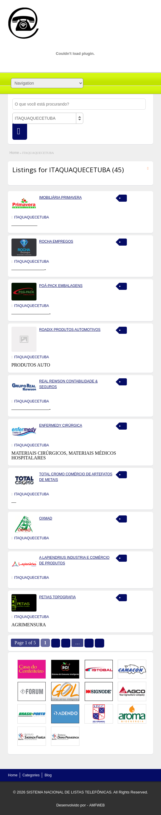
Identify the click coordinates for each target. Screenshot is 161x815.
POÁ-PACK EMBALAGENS (60, 286)
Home (14, 153)
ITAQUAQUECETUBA (31, 217)
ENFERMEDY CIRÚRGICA (60, 425)
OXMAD (45, 518)
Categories (30, 775)
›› (99, 643)
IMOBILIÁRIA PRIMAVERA (60, 197)
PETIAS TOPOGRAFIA (57, 597)
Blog (48, 775)
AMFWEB (97, 805)
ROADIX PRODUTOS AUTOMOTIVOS (69, 330)
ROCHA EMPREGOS (56, 241)
